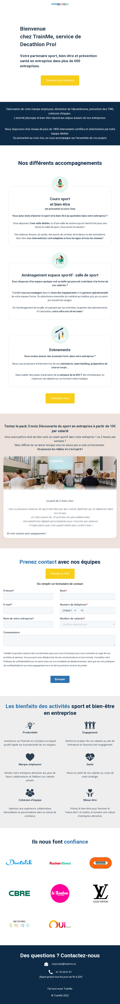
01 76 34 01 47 (64, 972)
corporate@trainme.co (64, 964)
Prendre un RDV (60, 573)
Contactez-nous (60, 398)
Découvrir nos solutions (60, 80)
